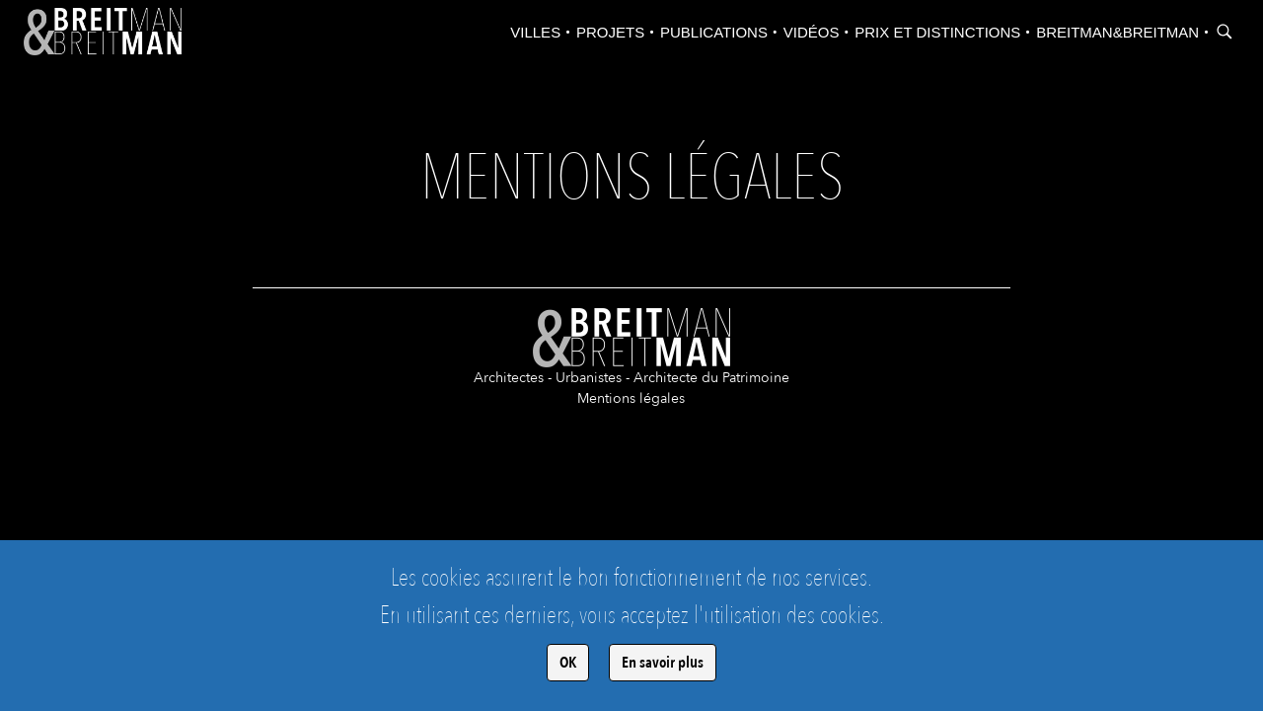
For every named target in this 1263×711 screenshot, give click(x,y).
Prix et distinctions (937, 32)
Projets (610, 32)
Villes (535, 32)
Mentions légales (631, 398)
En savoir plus (663, 662)
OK (567, 662)
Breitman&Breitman (1117, 32)
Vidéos (811, 32)
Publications (714, 32)
